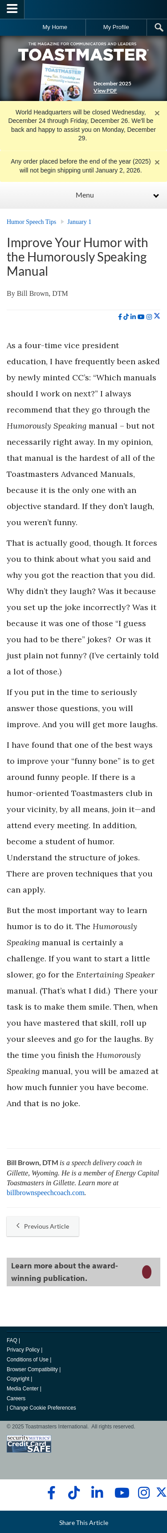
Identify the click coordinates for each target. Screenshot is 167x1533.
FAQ (12, 1340)
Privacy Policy (23, 1350)
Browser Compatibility (32, 1369)
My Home (54, 27)
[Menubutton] (12, 9)
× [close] (157, 113)
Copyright (18, 1379)
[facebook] (120, 317)
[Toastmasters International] (83, 9)
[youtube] (141, 317)
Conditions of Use (28, 1359)
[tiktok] (126, 317)
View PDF (105, 90)
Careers (16, 1398)
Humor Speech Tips (31, 222)
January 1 (79, 222)
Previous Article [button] (42, 1226)
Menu (85, 194)
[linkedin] (133, 317)
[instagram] (149, 317)
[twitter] (157, 316)
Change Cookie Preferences (42, 1408)
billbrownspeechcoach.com (46, 1192)
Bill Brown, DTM (42, 293)
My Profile (116, 27)
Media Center (22, 1389)
